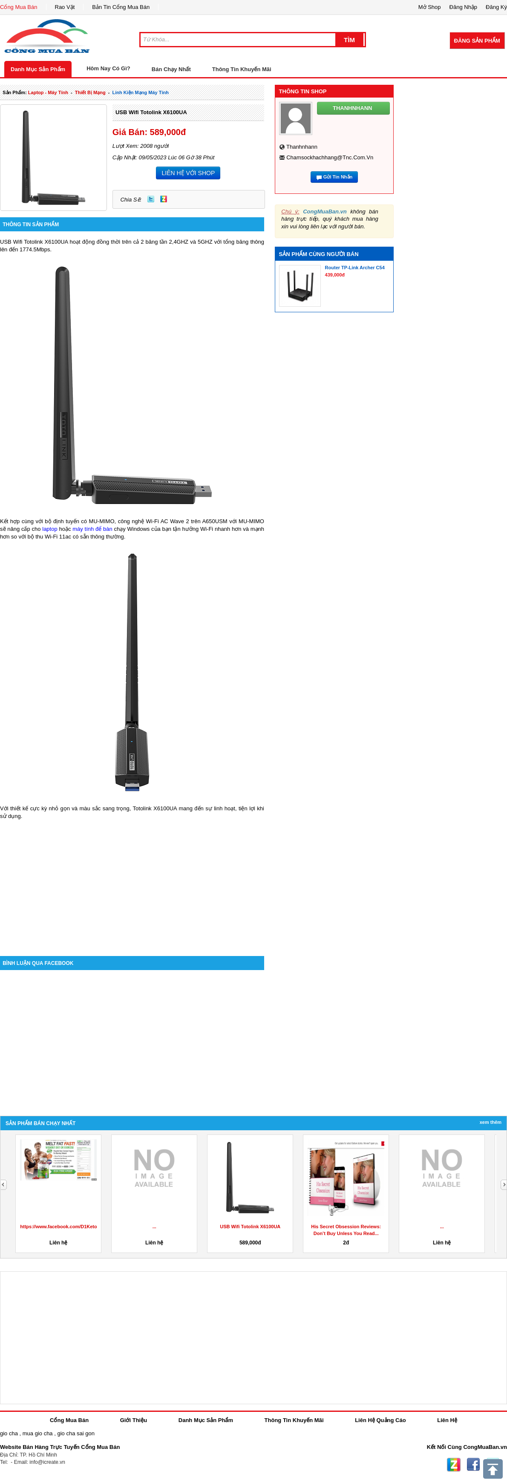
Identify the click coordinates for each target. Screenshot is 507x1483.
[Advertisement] (132, 883)
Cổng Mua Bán (18, 7)
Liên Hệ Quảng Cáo (380, 1420)
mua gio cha (38, 1433)
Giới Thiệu (133, 1420)
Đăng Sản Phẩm (477, 40)
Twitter (150, 199)
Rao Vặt (65, 7)
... (154, 1226)
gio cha (9, 1433)
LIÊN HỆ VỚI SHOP (188, 173)
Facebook (473, 1464)
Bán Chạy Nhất (171, 69)
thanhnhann (301, 147)
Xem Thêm (490, 1122)
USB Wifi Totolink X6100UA (151, 112)
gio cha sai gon (75, 1433)
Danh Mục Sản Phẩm (38, 69)
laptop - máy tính (48, 92)
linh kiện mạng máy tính (140, 92)
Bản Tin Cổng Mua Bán (121, 7)
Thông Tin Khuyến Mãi (241, 69)
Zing (163, 199)
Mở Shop (429, 7)
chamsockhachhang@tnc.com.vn (329, 157)
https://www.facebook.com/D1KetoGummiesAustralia (79, 1226)
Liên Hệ (447, 1420)
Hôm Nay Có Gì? (108, 68)
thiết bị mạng (90, 92)
